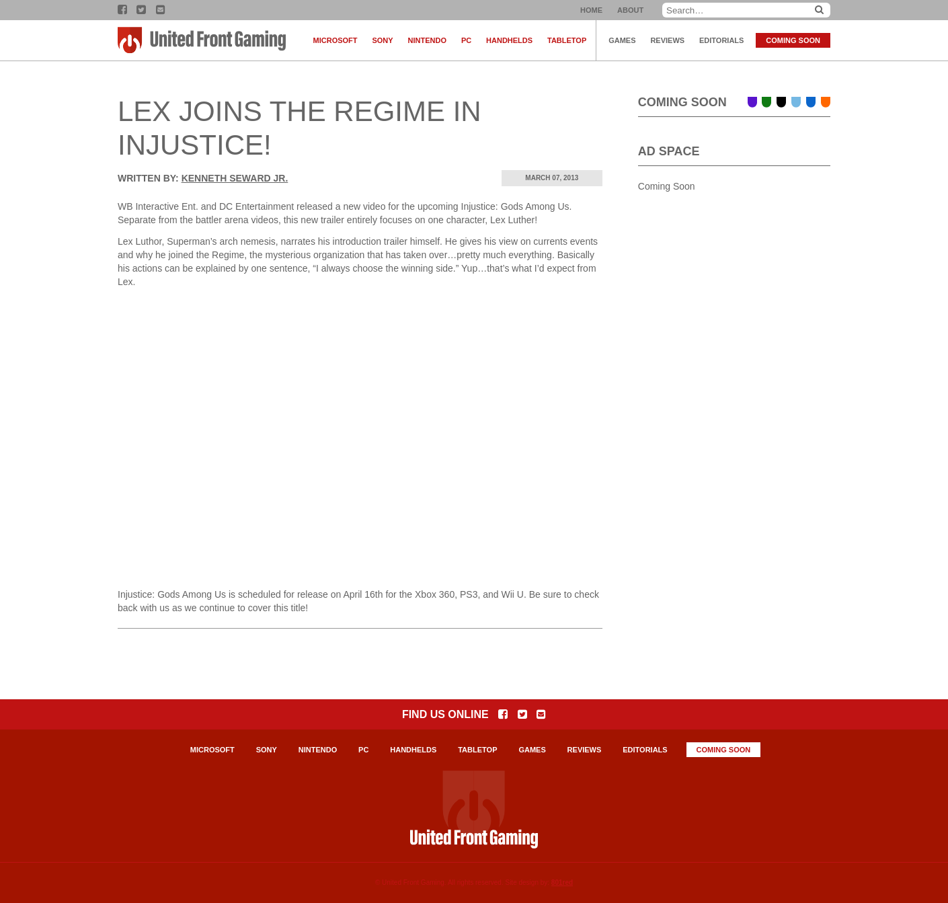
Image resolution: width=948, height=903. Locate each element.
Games (621, 40)
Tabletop (566, 40)
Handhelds (509, 40)
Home (591, 10)
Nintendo (427, 40)
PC (466, 40)
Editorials (721, 40)
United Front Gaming (202, 40)
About (630, 10)
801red (562, 882)
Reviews (667, 40)
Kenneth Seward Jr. (235, 178)
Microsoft (335, 40)
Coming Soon (793, 40)
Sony (382, 40)
